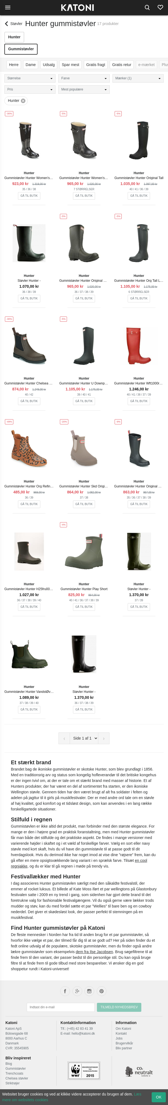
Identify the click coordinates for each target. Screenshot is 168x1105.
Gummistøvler (21, 49)
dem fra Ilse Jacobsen (94, 952)
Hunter (14, 37)
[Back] (13, 24)
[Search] (147, 7)
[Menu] (7, 7)
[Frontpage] (77, 7)
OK (158, 1097)
